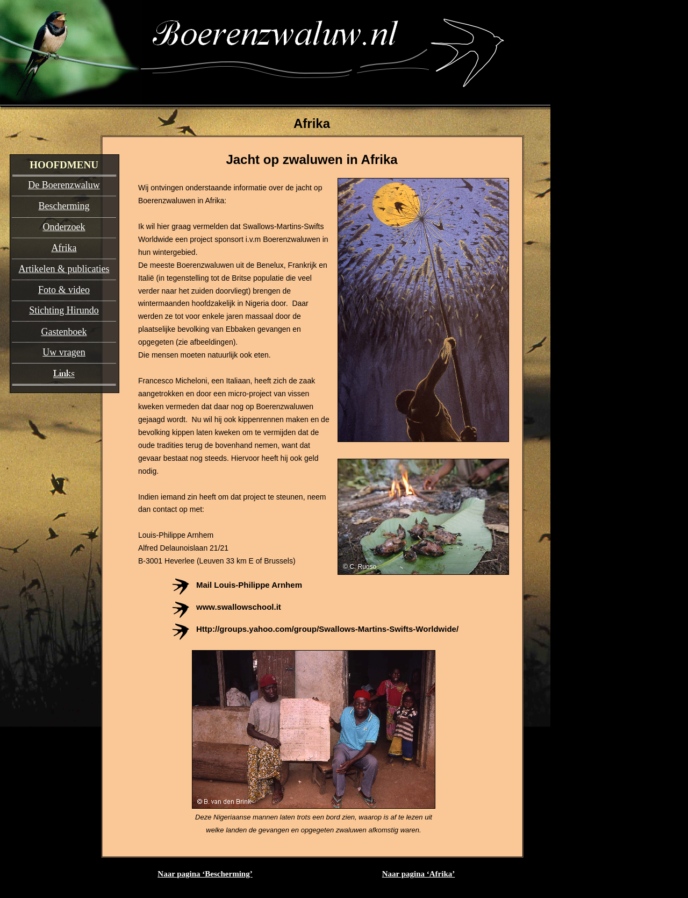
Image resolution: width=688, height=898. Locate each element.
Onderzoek (64, 227)
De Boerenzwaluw (63, 185)
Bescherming (64, 206)
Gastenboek (64, 331)
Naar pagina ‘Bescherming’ (204, 874)
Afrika (64, 248)
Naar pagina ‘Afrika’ (418, 874)
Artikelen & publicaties (64, 268)
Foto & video (64, 289)
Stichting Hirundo (64, 310)
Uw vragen (63, 352)
